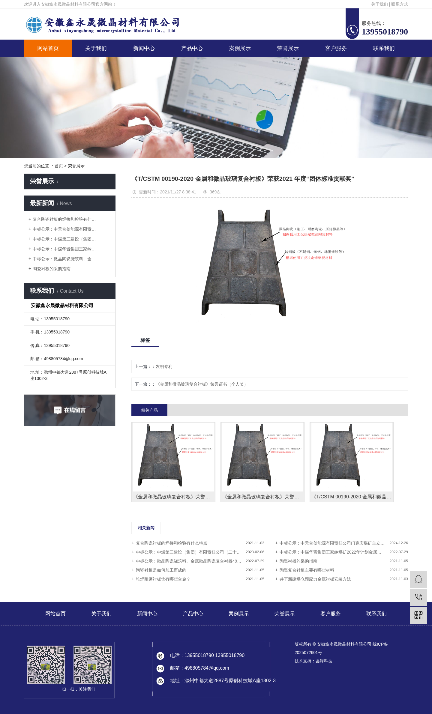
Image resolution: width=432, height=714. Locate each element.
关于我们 (379, 4)
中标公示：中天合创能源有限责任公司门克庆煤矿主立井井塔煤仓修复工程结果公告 (344, 543)
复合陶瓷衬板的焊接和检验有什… (64, 219)
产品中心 (192, 48)
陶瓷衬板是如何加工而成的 (161, 570)
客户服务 (336, 48)
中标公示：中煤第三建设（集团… (64, 239)
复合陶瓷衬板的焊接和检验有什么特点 (171, 543)
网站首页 (48, 48)
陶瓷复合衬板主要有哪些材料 (307, 570)
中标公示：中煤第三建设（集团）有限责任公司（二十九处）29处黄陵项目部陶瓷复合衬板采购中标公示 (200, 552)
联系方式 (399, 4)
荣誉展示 (288, 48)
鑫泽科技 (324, 661)
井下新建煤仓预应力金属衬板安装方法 (315, 579)
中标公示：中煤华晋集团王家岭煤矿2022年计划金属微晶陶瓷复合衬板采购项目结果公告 (344, 552)
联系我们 (384, 48)
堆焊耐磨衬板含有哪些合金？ (163, 579)
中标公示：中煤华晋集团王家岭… (64, 248)
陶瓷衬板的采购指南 (51, 268)
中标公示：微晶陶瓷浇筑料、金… (64, 258)
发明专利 (164, 366)
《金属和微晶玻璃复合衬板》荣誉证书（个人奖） (202, 384)
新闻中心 (144, 48)
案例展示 (240, 48)
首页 (59, 165)
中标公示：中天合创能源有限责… (64, 229)
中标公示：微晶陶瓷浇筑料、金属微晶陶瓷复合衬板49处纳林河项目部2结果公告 (200, 561)
